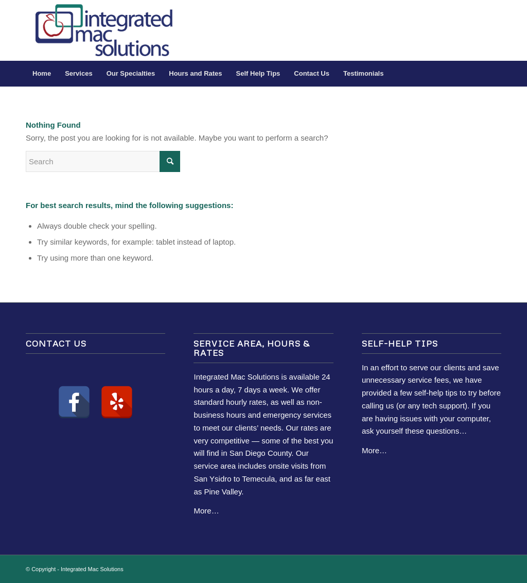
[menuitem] (42, 74)
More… (206, 510)
